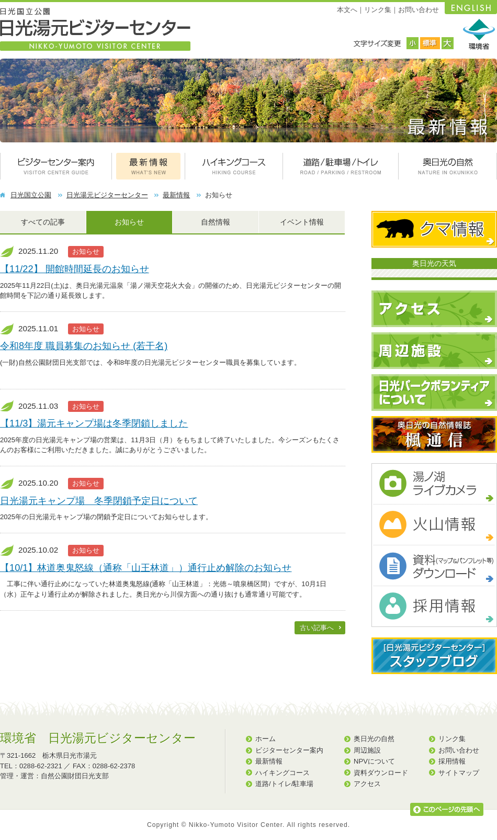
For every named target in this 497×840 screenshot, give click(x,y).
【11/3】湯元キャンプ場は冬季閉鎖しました (94, 423)
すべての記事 (43, 222)
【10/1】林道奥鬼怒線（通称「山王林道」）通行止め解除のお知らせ (145, 567)
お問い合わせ (418, 10)
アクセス (367, 784)
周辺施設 (367, 750)
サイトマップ (458, 773)
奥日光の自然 (374, 739)
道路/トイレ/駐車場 (284, 784)
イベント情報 (302, 222)
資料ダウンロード (381, 773)
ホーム (265, 739)
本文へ (347, 10)
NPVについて (374, 761)
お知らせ (129, 222)
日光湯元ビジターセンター (107, 195)
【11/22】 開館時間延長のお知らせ (74, 268)
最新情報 (176, 195)
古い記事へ (317, 628)
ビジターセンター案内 (289, 750)
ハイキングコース (282, 773)
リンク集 (377, 10)
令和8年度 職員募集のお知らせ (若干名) (83, 345)
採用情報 (452, 761)
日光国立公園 (30, 195)
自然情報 (215, 222)
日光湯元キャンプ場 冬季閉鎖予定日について (99, 500)
